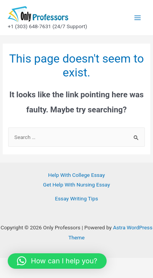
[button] (57, 261)
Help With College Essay (76, 175)
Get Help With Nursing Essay (76, 184)
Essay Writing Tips (76, 198)
